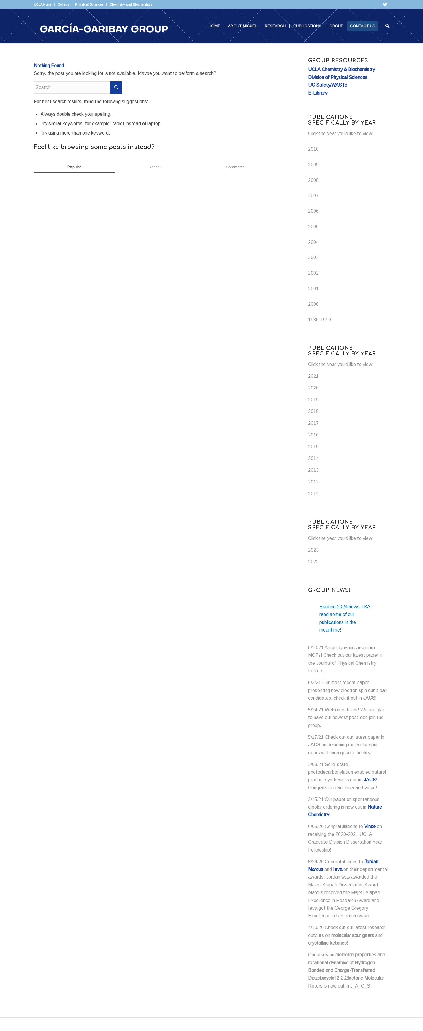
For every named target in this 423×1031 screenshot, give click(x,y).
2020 (313, 387)
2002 (313, 273)
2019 (313, 399)
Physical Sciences (89, 4)
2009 (313, 164)
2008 (313, 180)
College (63, 4)
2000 (313, 304)
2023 (313, 550)
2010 (313, 149)
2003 (313, 257)
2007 (313, 195)
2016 (313, 434)
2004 (313, 242)
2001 (313, 288)
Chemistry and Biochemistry (131, 4)
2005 (313, 226)
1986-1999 (319, 319)
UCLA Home (42, 4)
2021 (313, 376)
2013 (313, 470)
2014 (313, 458)
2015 (313, 446)
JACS (369, 698)
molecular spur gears (352, 935)
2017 (313, 423)
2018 (313, 411)
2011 (313, 493)
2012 (313, 481)
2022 (313, 561)
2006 (313, 211)
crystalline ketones (327, 943)
